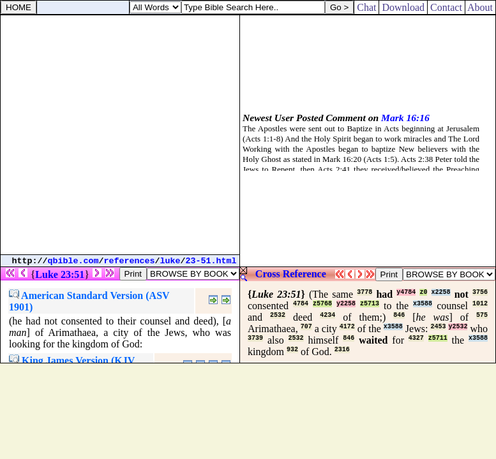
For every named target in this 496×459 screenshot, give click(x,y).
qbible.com (73, 261)
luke (170, 261)
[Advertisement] (119, 134)
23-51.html (211, 261)
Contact (446, 7)
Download (403, 7)
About (480, 7)
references (129, 261)
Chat (366, 7)
